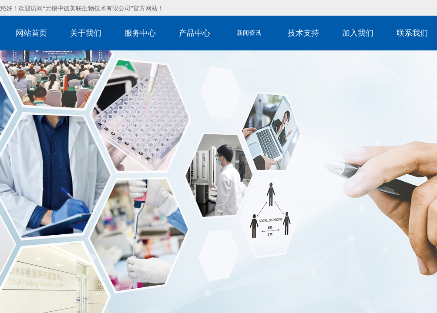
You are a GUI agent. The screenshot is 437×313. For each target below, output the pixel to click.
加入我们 (357, 33)
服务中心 (140, 33)
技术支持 (303, 33)
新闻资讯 (249, 33)
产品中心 (194, 33)
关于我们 (85, 33)
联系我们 (412, 33)
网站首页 (31, 33)
